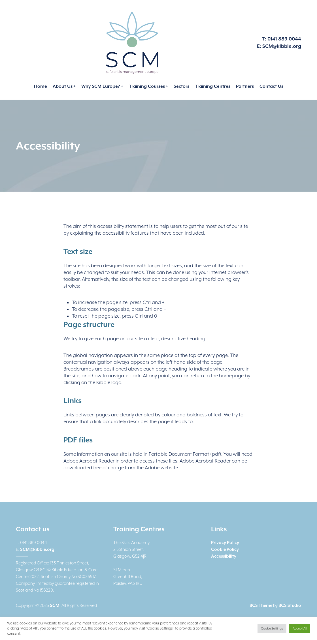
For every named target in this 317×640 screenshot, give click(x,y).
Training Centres (212, 86)
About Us (63, 86)
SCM (54, 605)
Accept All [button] (300, 628)
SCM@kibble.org (281, 46)
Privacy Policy (225, 542)
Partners (245, 86)
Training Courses (147, 86)
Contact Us (271, 86)
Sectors (181, 86)
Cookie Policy (225, 549)
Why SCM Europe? (100, 86)
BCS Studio (289, 605)
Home (40, 86)
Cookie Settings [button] (272, 628)
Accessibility (223, 556)
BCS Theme (261, 605)
